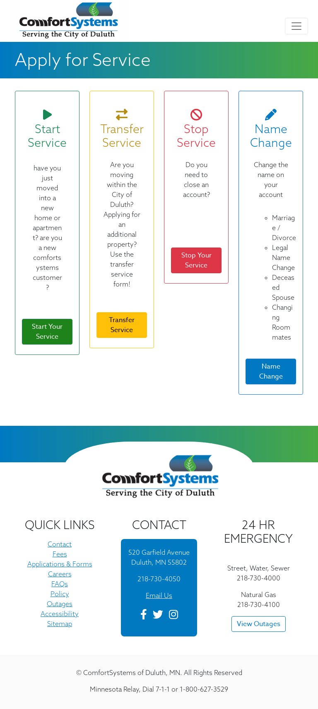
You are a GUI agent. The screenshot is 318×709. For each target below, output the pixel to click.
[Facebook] (143, 616)
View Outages (258, 624)
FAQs (59, 584)
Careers (60, 574)
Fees (60, 554)
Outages (59, 604)
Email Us (159, 595)
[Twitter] (158, 616)
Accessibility (60, 613)
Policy (60, 594)
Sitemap (59, 623)
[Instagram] (173, 616)
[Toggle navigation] (296, 26)
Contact (60, 544)
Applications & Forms (59, 564)
